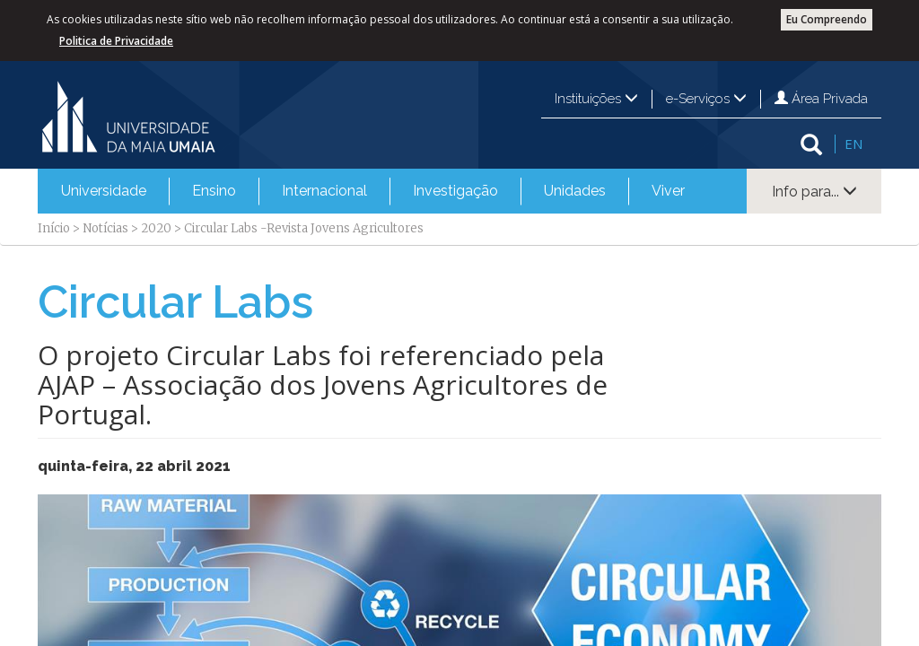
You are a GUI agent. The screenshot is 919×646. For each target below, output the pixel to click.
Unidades (575, 190)
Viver (668, 190)
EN (853, 144)
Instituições (596, 99)
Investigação (455, 190)
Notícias (105, 228)
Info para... (814, 191)
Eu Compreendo (826, 19)
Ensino (214, 190)
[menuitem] (104, 191)
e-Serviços (706, 99)
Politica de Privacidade (116, 40)
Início (54, 228)
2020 (156, 228)
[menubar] (373, 191)
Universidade (103, 190)
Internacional (324, 190)
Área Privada (821, 99)
